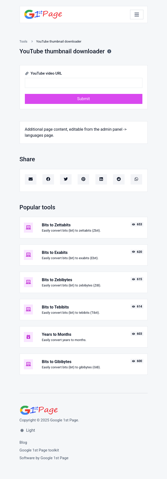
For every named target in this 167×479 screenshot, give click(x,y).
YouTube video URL (43, 73)
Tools (23, 41)
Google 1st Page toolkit (39, 450)
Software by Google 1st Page (44, 458)
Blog (23, 442)
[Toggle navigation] (136, 15)
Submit (83, 98)
